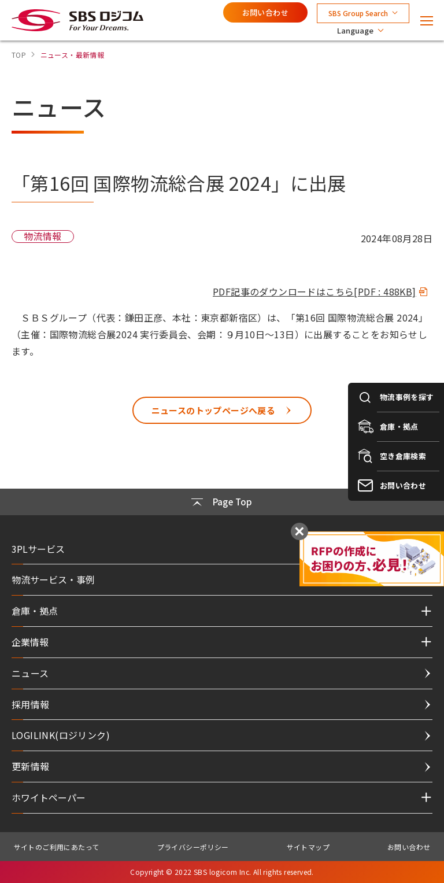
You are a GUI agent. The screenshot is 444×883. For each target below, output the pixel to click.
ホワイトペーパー (49, 797)
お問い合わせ (265, 12)
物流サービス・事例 (53, 579)
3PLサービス (38, 549)
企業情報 (30, 642)
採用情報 (31, 704)
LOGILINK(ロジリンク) (61, 735)
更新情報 (31, 766)
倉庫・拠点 (35, 611)
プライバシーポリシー (193, 847)
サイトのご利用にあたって (56, 847)
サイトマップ (308, 847)
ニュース (30, 673)
